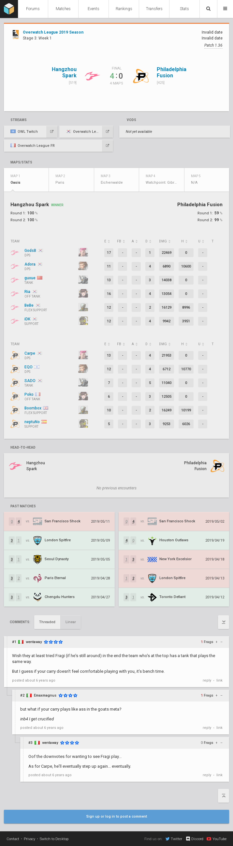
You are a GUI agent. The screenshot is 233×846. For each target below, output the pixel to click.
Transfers (154, 9)
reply (207, 680)
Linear (71, 622)
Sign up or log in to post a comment (116, 816)
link (219, 680)
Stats (184, 9)
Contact (13, 839)
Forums (33, 9)
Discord (194, 838)
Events (93, 9)
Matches (63, 9)
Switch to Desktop (54, 839)
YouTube (216, 839)
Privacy (29, 839)
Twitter (174, 839)
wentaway (34, 642)
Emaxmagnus (45, 695)
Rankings (124, 9)
